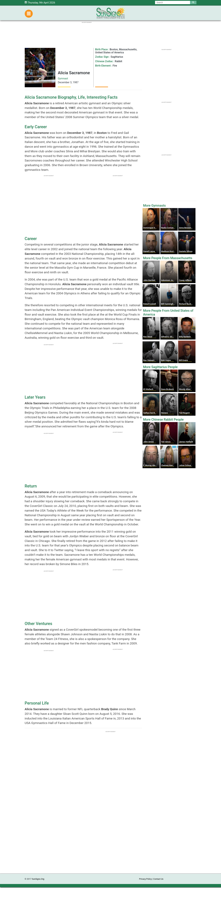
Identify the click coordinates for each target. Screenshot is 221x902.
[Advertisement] (110, 825)
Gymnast (63, 78)
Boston (114, 49)
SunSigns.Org (38, 879)
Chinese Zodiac (104, 61)
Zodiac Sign (102, 56)
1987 (75, 82)
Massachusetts (128, 49)
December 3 (65, 82)
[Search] (172, 2)
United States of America (109, 52)
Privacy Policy (145, 879)
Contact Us (158, 879)
